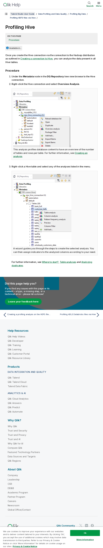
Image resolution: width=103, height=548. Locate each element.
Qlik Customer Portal (19, 353)
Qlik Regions (14, 460)
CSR (10, 484)
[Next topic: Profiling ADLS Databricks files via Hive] (76, 315)
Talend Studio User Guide (22, 14)
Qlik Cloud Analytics (18, 398)
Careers (12, 501)
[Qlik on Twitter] (80, 525)
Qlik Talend (14, 377)
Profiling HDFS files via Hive (23, 17)
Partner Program (16, 496)
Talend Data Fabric (18, 386)
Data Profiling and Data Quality (52, 14)
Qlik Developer (15, 341)
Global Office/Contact (19, 509)
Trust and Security (17, 430)
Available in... (15, 48)
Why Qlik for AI (15, 443)
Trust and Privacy (17, 435)
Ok (85, 533)
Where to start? (50, 262)
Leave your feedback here (23, 301)
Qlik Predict (14, 407)
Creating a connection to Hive (36, 58)
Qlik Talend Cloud (17, 382)
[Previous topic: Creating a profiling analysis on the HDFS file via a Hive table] (26, 315)
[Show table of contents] (6, 14)
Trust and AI (14, 439)
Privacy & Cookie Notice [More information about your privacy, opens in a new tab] (25, 546)
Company (13, 475)
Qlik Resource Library (19, 358)
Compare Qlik (15, 448)
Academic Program (18, 492)
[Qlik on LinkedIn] (86, 525)
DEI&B (11, 488)
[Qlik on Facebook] (92, 525)
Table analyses (68, 262)
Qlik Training (14, 345)
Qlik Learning (14, 349)
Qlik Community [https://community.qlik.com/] (65, 525)
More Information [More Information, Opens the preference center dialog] (85, 539)
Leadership (14, 479)
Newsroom (13, 505)
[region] (51, 537)
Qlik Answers (15, 403)
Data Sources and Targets (22, 456)
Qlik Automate (15, 411)
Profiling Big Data (78, 14)
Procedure (14, 40)
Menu (98, 6)
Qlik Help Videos (16, 336)
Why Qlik (12, 426)
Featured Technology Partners (24, 452)
